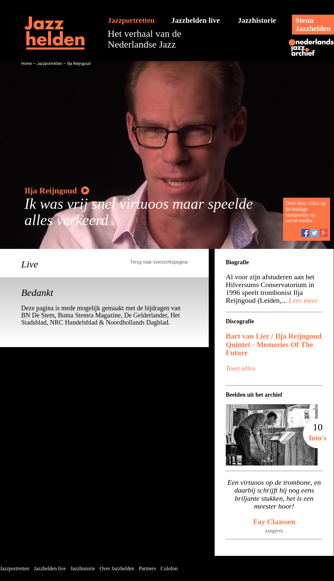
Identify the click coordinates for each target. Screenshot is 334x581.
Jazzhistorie (257, 20)
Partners (147, 568)
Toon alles (240, 368)
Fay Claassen (274, 522)
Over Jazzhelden (116, 568)
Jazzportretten (131, 20)
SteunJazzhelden (313, 24)
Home (26, 63)
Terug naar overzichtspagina (159, 262)
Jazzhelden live (195, 20)
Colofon (168, 568)
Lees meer (302, 300)
